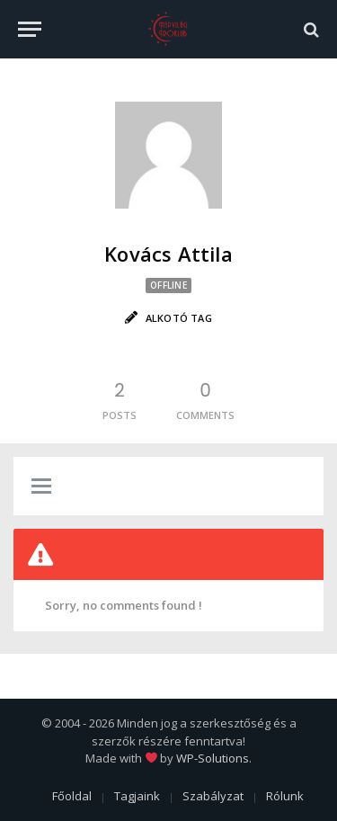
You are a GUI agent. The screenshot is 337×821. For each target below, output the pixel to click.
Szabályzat (213, 796)
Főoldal (72, 796)
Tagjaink (137, 796)
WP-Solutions (212, 758)
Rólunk (285, 796)
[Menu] (29, 29)
